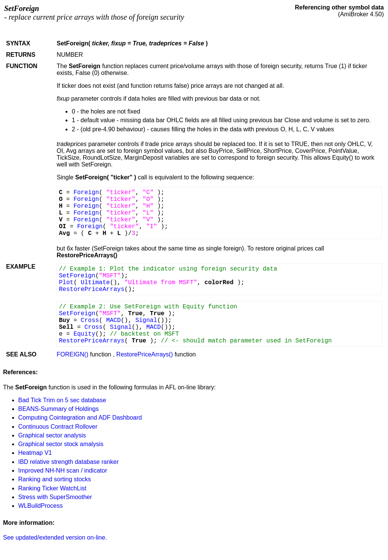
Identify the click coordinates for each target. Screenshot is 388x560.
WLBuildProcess (40, 505)
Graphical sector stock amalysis (60, 444)
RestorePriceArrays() (144, 354)
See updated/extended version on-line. (55, 537)
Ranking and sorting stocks (54, 479)
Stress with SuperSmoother (55, 497)
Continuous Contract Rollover (57, 426)
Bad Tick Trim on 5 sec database (62, 400)
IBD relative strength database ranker (68, 462)
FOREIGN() (72, 354)
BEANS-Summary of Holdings (58, 409)
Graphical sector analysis (52, 435)
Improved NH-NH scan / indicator (62, 470)
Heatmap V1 (35, 453)
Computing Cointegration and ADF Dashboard (80, 417)
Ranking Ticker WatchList (52, 488)
